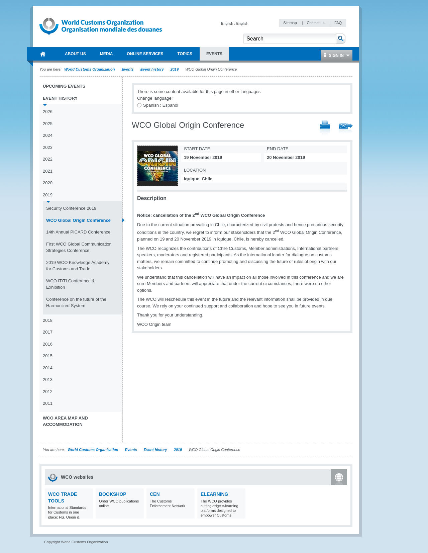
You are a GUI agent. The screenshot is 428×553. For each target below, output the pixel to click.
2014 (47, 367)
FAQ (338, 23)
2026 (47, 111)
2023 (47, 147)
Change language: (155, 98)
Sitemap (290, 23)
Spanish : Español (160, 105)
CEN (155, 494)
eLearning (214, 494)
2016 (47, 344)
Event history (152, 69)
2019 (175, 69)
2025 (47, 123)
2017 (47, 332)
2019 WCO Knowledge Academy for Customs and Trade (77, 266)
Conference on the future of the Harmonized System (76, 302)
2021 (47, 171)
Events (128, 69)
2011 (47, 403)
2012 (47, 391)
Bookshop (112, 494)
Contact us (316, 23)
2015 (47, 355)
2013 (47, 379)
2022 (47, 159)
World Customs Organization (90, 69)
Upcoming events (64, 86)
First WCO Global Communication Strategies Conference (79, 247)
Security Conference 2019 (71, 208)
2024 (47, 135)
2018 (47, 320)
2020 (47, 182)
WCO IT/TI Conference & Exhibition (70, 284)
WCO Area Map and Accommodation (65, 421)
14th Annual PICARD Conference (78, 232)
